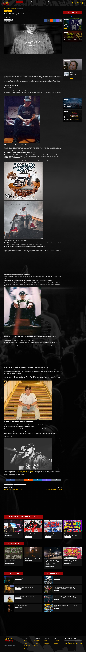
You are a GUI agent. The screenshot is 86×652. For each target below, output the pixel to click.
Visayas (36, 645)
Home (12, 1)
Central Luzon (37, 641)
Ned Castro (56, 590)
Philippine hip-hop (8, 484)
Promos (51, 1)
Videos (44, 1)
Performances (47, 641)
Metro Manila (37, 640)
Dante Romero (57, 579)
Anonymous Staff (8, 19)
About (12, 4)
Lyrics (58, 1)
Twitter (21, 471)
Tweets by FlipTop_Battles (69, 16)
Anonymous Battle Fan (9, 563)
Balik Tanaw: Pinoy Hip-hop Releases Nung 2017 (14, 489)
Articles (19, 1)
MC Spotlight (13, 8)
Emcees (27, 1)
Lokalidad (24, 484)
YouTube (31, 471)
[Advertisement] (33, 64)
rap (12, 484)
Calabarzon (36, 643)
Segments (46, 643)
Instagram (25, 471)
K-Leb (21, 484)
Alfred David (57, 608)
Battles (45, 640)
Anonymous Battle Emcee (49, 566)
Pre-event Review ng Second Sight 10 (54, 489)
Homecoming (42, 160)
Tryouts (65, 1)
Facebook (17, 471)
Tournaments (36, 1)
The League (56, 640)
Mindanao (36, 646)
